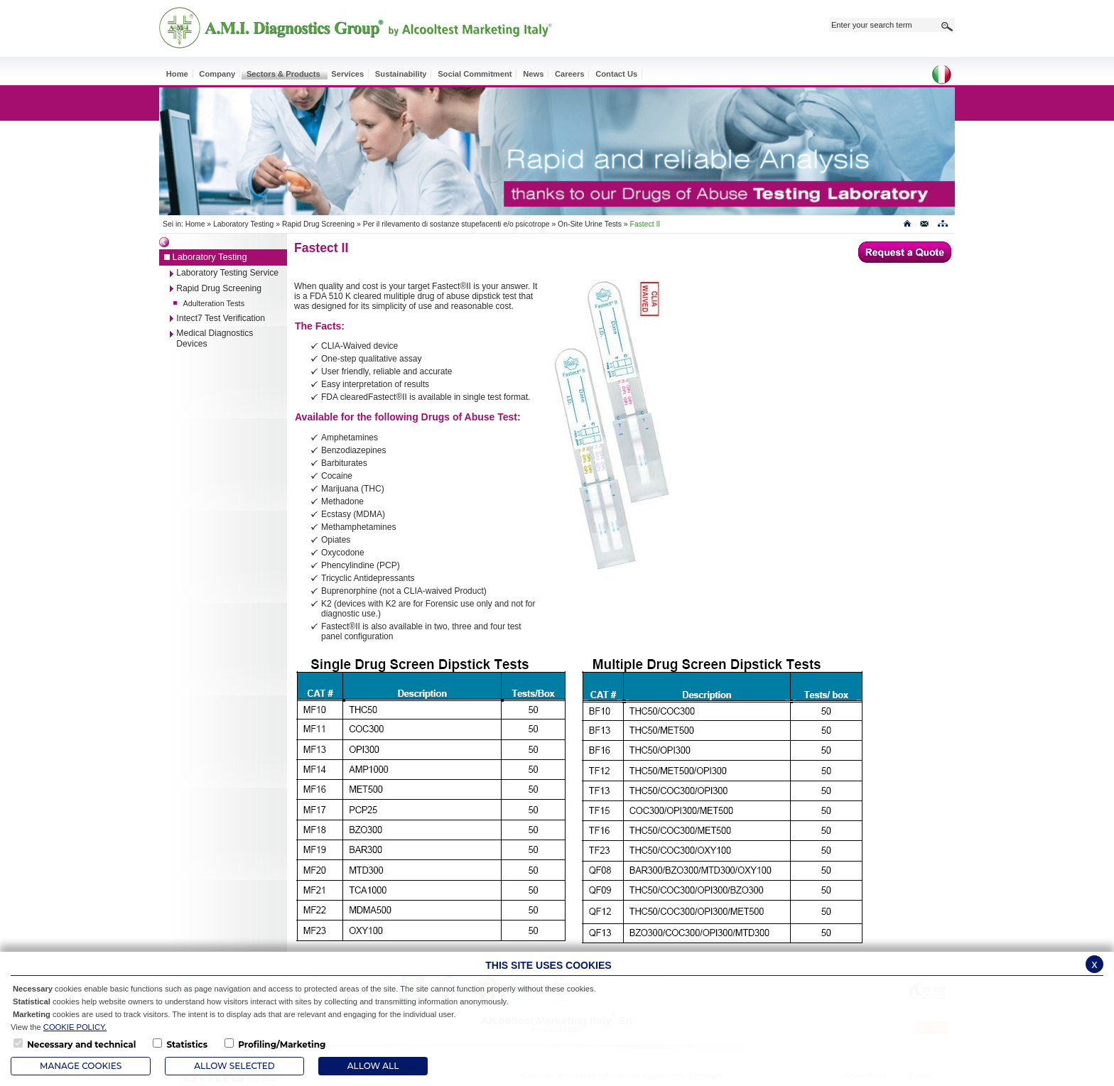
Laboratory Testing (243, 224)
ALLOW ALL (373, 1065)
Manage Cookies (80, 1065)
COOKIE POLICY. (75, 1027)
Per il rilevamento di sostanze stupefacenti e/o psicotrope (456, 224)
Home (195, 224)
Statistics (186, 1044)
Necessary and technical (81, 1044)
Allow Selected (234, 1065)
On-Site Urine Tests (590, 224)
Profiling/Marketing (281, 1044)
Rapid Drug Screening (318, 224)
